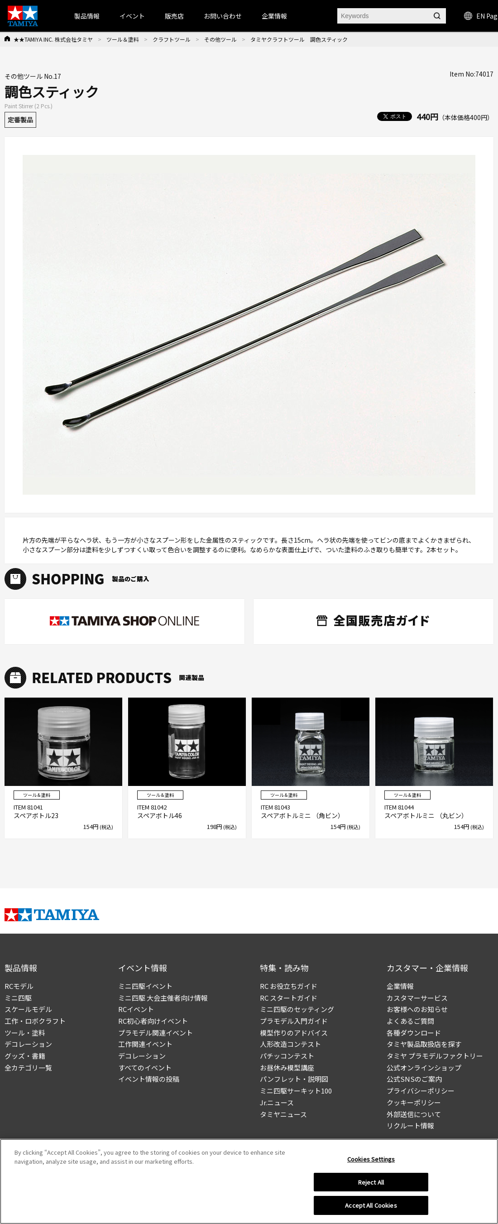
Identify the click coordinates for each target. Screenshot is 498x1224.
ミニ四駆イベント (145, 986)
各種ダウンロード (414, 1032)
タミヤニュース (283, 1114)
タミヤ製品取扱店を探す (424, 1044)
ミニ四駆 (18, 997)
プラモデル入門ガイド (294, 1021)
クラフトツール (172, 39)
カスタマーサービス (417, 997)
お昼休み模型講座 (287, 1067)
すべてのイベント (145, 1067)
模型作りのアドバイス (294, 1032)
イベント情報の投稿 (148, 1079)
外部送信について (414, 1114)
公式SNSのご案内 (414, 1079)
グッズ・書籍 (25, 1055)
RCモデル (19, 986)
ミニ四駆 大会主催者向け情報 (163, 997)
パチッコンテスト (287, 1055)
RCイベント (136, 1009)
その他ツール (220, 39)
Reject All (371, 1185)
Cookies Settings (371, 1162)
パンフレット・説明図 (294, 1079)
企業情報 (400, 986)
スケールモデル (28, 1009)
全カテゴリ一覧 (28, 1067)
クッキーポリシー (414, 1102)
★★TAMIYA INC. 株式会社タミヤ (53, 39)
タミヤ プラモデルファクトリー (435, 1055)
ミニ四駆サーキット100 (296, 1090)
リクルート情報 (410, 1125)
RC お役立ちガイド (288, 986)
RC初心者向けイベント (153, 1021)
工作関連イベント (145, 1044)
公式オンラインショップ (424, 1067)
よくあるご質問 (410, 1021)
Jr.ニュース (277, 1102)
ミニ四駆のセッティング (297, 1009)
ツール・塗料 (25, 1032)
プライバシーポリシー (421, 1090)
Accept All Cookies (371, 1209)
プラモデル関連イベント (155, 1032)
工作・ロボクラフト (35, 1021)
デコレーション (28, 1044)
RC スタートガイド (288, 997)
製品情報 (87, 15)
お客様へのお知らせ (417, 1009)
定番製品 (20, 119)
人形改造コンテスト (290, 1044)
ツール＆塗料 (122, 39)
